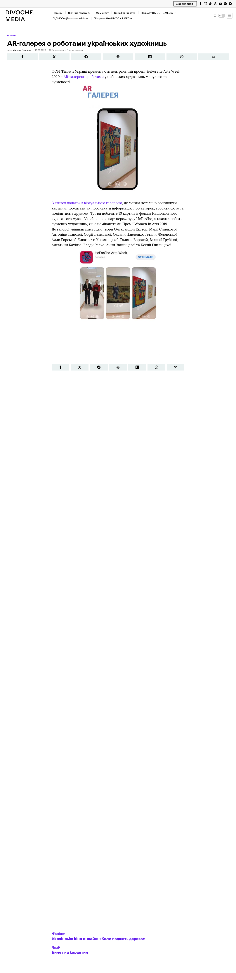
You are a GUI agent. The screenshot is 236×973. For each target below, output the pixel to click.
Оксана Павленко (22, 50)
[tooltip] (200, 3)
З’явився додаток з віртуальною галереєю (87, 202)
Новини (11, 36)
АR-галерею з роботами (84, 76)
